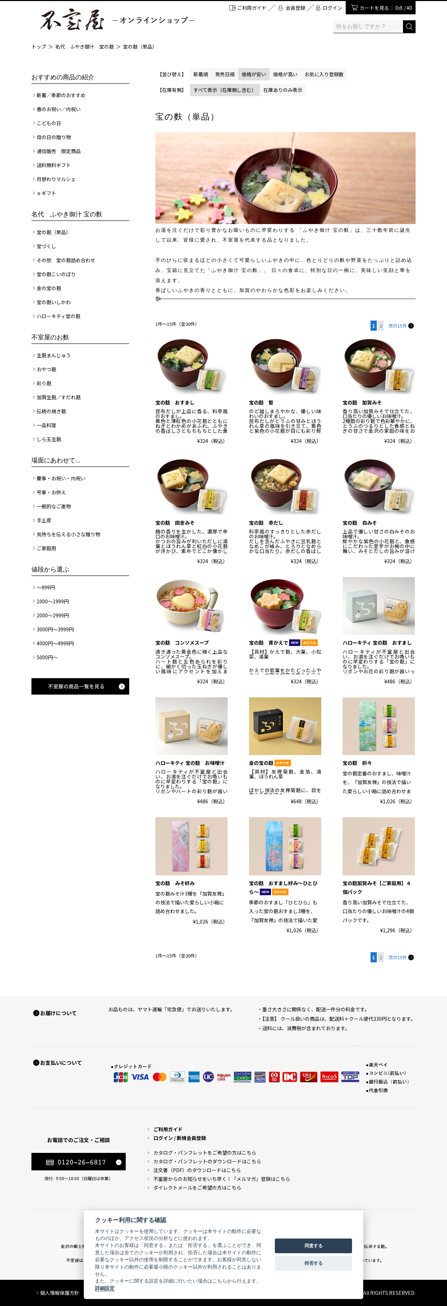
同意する (314, 1245)
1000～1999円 (53, 601)
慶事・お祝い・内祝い (61, 478)
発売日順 (225, 74)
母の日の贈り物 (54, 137)
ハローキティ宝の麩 (58, 316)
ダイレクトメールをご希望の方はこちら (197, 1187)
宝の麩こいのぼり (56, 274)
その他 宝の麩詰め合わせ (66, 260)
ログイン (332, 7)
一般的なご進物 (54, 506)
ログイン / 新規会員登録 (179, 1137)
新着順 (200, 74)
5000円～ (47, 657)
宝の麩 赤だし (266, 522)
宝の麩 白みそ (360, 522)
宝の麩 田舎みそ (175, 522)
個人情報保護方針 (59, 1292)
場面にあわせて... (55, 460)
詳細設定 (105, 1288)
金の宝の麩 (49, 288)
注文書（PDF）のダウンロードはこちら (197, 1170)
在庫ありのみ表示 (282, 89)
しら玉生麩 (49, 439)
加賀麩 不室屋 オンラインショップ (117, 19)
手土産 (44, 520)
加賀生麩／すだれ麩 (59, 397)
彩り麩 (44, 383)
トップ (38, 46)
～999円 (46, 587)
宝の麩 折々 (357, 762)
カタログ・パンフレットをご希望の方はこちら (204, 1152)
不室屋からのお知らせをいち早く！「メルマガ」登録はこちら (221, 1178)
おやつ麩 (46, 369)
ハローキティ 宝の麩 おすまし (377, 642)
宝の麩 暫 (261, 402)
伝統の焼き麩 (51, 411)
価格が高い (285, 74)
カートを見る (386, 7)
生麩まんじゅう (54, 355)
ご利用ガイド (251, 7)
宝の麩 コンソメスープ (182, 642)
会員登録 (295, 7)
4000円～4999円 (55, 643)
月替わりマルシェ (56, 178)
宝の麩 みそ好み (175, 883)
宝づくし (46, 246)
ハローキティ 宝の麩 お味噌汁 (190, 762)
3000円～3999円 (55, 629)
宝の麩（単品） (140, 46)
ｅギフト (46, 192)
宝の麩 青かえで (283, 642)
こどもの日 (49, 123)
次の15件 (401, 325)
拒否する (314, 1263)
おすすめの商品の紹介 (62, 77)
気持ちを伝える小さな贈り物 (68, 534)
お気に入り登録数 (324, 74)
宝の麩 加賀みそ (362, 402)
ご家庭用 (46, 548)
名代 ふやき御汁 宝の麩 (84, 46)
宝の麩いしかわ (54, 302)
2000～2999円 (53, 615)
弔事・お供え (51, 492)
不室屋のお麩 (50, 337)
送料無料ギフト (54, 165)
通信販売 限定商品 (59, 151)
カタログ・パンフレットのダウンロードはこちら (207, 1161)
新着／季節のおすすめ (61, 95)
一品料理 (46, 425)
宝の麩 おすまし (175, 402)
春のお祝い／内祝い (59, 109)
